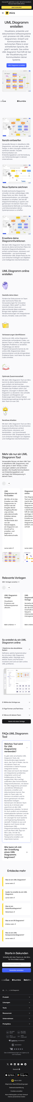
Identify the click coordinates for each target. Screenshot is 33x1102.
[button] (29, 702)
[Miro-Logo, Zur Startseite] (10, 13)
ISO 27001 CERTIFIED (23, 1032)
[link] (16, 65)
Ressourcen (16, 1013)
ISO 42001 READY (12, 1032)
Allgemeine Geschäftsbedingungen (16, 1084)
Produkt (16, 997)
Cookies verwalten (16, 1091)
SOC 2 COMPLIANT (13, 1036)
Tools (16, 1008)
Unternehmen (16, 1018)
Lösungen (16, 1002)
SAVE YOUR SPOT (16, 7)
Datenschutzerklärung (16, 1087)
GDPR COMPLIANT (24, 1036)
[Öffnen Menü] (2, 13)
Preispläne (16, 1024)
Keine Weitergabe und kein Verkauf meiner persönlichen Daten (16, 1096)
